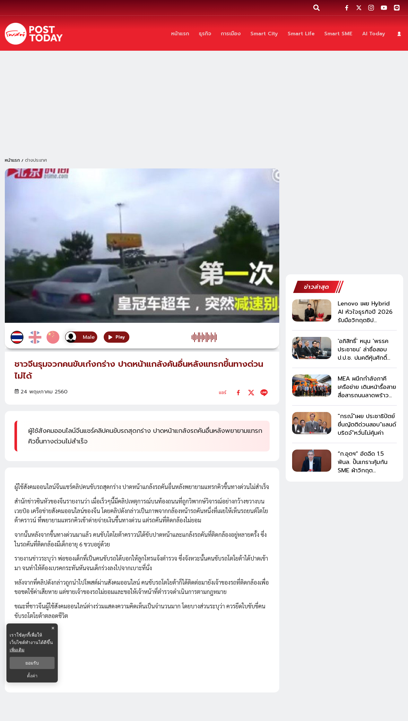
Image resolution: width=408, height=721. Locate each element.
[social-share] (346, 7)
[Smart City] (264, 34)
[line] (264, 392)
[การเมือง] (231, 34)
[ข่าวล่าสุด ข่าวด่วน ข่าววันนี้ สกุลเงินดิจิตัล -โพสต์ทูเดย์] (34, 33)
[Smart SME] (338, 34)
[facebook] (238, 392)
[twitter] (251, 392)
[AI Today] (373, 34)
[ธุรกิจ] (205, 34)
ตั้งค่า (32, 675)
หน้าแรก (12, 160)
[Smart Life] (301, 34)
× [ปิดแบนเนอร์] (52, 628)
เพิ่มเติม (17, 649)
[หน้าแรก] (180, 34)
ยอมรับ (32, 662)
